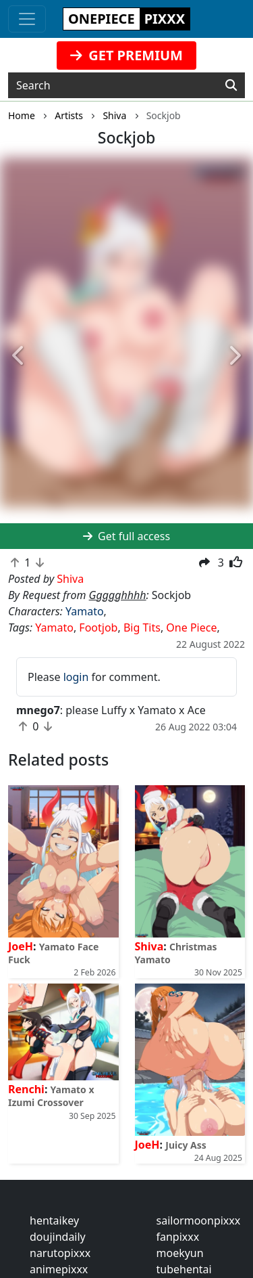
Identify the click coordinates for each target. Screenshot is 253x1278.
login (76, 676)
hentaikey (54, 1220)
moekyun (180, 1253)
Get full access (126, 536)
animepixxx (59, 1269)
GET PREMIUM (126, 55)
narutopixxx (60, 1253)
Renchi (26, 1089)
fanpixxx (178, 1236)
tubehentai (184, 1269)
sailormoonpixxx (199, 1220)
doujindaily (58, 1236)
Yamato (84, 611)
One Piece (191, 627)
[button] (19, 356)
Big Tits (142, 627)
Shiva (149, 946)
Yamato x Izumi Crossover (51, 1096)
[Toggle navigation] (27, 18)
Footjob (98, 627)
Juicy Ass (185, 1145)
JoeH (20, 946)
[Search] (231, 85)
